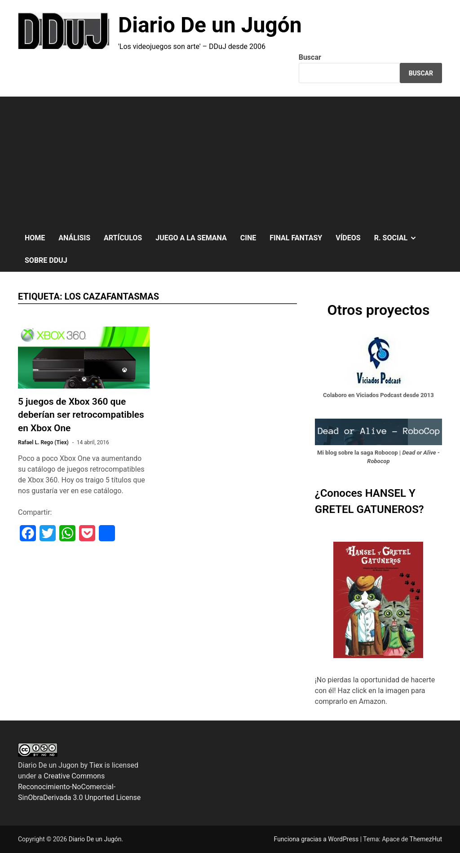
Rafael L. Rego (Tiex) (43, 442)
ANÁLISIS (74, 238)
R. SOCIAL (399, 238)
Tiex (96, 765)
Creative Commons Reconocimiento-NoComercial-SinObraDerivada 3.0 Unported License (79, 787)
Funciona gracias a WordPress (317, 839)
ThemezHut (426, 839)
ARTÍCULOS (123, 238)
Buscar (310, 57)
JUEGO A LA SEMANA (191, 238)
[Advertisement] (230, 159)
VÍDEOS (348, 238)
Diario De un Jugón (210, 25)
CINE (248, 238)
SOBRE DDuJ (46, 260)
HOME (35, 238)
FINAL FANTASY (296, 238)
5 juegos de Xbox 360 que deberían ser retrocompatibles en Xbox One (81, 414)
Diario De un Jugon (48, 765)
